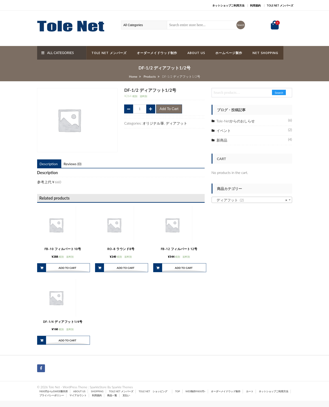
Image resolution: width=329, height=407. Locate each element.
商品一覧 (112, 401)
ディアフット (176, 123)
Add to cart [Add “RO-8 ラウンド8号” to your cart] (125, 270)
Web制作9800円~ (195, 397)
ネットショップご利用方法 (228, 5)
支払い (126, 401)
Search (279, 92)
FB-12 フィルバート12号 (179, 252)
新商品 (222, 140)
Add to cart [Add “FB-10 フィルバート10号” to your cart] (67, 270)
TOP (177, 397)
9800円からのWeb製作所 (53, 397)
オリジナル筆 (153, 123)
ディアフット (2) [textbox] (250, 200)
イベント (224, 130)
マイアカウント (78, 401)
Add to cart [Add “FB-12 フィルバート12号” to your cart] (184, 270)
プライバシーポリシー (51, 401)
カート (249, 397)
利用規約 (255, 5)
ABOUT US (196, 53)
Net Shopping (265, 53)
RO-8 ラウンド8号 (121, 252)
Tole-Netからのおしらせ (236, 121)
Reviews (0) (72, 164)
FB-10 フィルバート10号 (63, 252)
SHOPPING (97, 397)
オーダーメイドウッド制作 (157, 53)
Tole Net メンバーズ (280, 5)
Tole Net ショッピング (154, 397)
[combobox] (252, 200)
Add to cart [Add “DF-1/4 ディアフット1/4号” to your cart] (67, 346)
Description (49, 164)
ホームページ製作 (228, 53)
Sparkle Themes (122, 393)
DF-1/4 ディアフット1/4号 (63, 328)
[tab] (48, 163)
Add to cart (169, 109)
